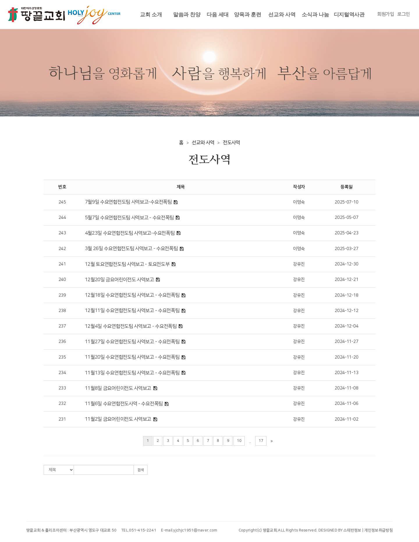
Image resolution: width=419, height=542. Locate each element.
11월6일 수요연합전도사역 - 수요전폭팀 (124, 403)
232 (62, 403)
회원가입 (385, 14)
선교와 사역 (281, 14)
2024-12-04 (346, 326)
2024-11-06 (346, 403)
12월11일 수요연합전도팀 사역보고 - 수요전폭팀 (132, 310)
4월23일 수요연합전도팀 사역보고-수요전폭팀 (130, 233)
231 (62, 419)
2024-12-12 (346, 310)
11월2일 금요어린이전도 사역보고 (118, 419)
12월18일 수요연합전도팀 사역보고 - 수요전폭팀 (132, 295)
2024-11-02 (346, 419)
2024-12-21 (346, 279)
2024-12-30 (346, 264)
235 (62, 357)
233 (62, 388)
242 (62, 248)
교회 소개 (151, 14)
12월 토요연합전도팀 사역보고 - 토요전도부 (127, 264)
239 (62, 295)
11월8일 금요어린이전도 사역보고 (118, 388)
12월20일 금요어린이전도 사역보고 (119, 279)
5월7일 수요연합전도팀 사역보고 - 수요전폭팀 (129, 217)
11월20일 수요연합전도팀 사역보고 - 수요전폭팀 (132, 357)
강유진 (299, 264)
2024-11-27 (346, 341)
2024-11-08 (346, 388)
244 (62, 217)
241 (62, 264)
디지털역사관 (349, 14)
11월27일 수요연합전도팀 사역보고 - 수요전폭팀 (132, 341)
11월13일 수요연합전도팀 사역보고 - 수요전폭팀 (132, 372)
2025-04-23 (346, 233)
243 (62, 233)
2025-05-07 (346, 217)
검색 (140, 470)
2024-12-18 (346, 295)
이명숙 (299, 202)
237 (62, 326)
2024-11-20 (346, 357)
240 (62, 279)
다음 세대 (218, 14)
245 (62, 202)
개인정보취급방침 (378, 530)
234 (62, 372)
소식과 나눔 (315, 14)
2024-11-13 (346, 372)
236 (62, 341)
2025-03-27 (346, 248)
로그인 (403, 14)
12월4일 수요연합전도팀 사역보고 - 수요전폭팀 (131, 326)
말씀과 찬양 (186, 14)
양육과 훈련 (247, 14)
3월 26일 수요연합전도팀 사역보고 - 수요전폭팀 (131, 248)
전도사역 (231, 142)
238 (62, 310)
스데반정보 (352, 530)
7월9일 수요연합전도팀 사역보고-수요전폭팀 (128, 202)
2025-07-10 (346, 202)
